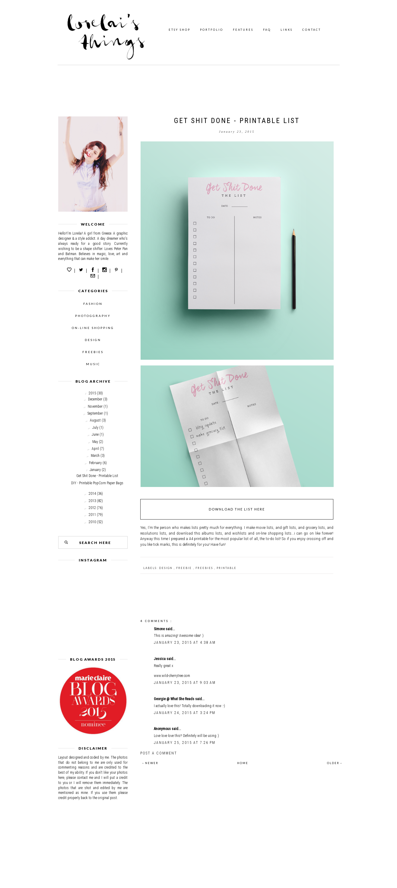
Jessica (160, 659)
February (95, 463)
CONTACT (311, 29)
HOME (242, 763)
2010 (92, 522)
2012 (92, 508)
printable (227, 568)
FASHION (93, 303)
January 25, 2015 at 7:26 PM (184, 743)
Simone (160, 629)
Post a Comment (158, 753)
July (95, 427)
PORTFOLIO (211, 29)
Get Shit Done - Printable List (97, 476)
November (95, 406)
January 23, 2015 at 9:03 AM (185, 683)
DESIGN (93, 340)
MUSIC (93, 364)
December (95, 399)
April (95, 449)
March (95, 455)
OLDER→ (335, 763)
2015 (92, 393)
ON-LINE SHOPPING (93, 328)
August (95, 420)
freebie (184, 568)
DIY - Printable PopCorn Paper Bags (97, 483)
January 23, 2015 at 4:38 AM (185, 642)
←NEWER (150, 763)
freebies (204, 568)
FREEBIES (92, 352)
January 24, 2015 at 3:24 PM (184, 713)
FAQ (267, 29)
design (166, 568)
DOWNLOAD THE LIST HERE (237, 509)
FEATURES (243, 29)
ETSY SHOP (179, 29)
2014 (92, 493)
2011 (92, 515)
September (95, 413)
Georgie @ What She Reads (174, 699)
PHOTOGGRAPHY (93, 316)
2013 (92, 501)
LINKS (287, 29)
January (95, 470)
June (95, 434)
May (95, 442)
